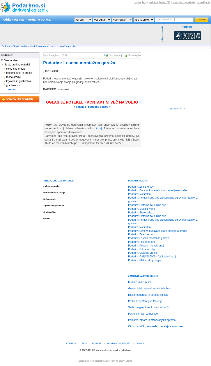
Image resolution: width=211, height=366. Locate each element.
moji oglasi (140, 2)
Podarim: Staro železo (141, 212)
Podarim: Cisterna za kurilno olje (147, 205)
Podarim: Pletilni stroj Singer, (145, 260)
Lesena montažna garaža (62, 46)
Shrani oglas (134, 55)
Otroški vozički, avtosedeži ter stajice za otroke (155, 326)
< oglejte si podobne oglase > (92, 106)
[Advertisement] (80, 34)
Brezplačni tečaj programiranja (93, 361)
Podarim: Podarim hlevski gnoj (146, 245)
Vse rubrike (9, 60)
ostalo (42, 46)
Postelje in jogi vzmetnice (143, 313)
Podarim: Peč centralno (142, 241)
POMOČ (141, 343)
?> (102, 19)
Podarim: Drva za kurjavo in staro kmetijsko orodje (157, 190)
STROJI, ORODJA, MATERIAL (58, 180)
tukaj (99, 128)
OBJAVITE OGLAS (19, 98)
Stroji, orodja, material (25, 46)
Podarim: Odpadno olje (141, 249)
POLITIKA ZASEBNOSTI (119, 343)
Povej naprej (115, 55)
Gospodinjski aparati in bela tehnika (149, 288)
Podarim (6, 46)
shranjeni (183, 2)
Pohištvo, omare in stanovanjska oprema (152, 320)
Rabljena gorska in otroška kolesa (148, 294)
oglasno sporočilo (177, 108)
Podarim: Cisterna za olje (143, 252)
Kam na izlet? (117, 361)
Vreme (129, 361)
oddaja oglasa (13, 19)
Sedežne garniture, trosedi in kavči (148, 307)
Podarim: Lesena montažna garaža (79, 62)
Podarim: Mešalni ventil (141, 208)
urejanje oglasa (39, 19)
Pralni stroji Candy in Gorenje (145, 301)
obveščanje (203, 2)
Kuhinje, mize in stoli (140, 282)
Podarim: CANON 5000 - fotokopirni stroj (152, 256)
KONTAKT (71, 343)
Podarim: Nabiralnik (139, 194)
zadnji (159, 2)
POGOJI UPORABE (91, 343)
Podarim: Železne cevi (141, 186)
